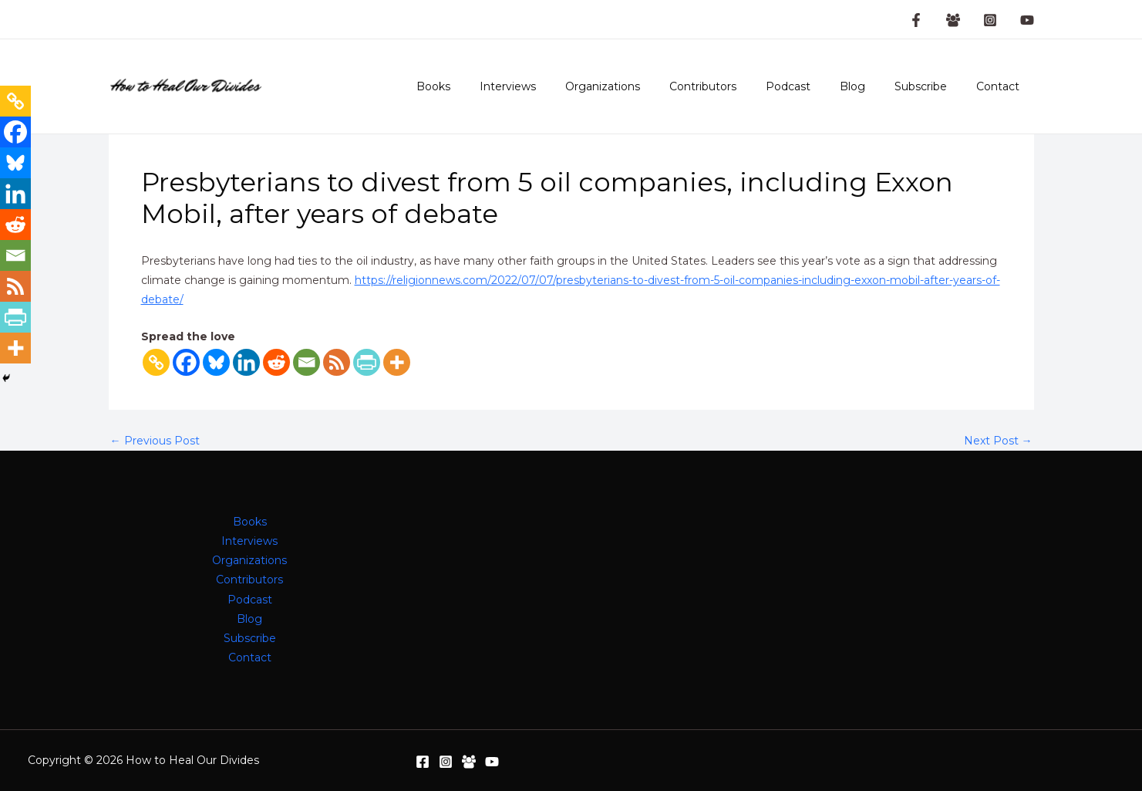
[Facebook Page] (916, 20)
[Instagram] (990, 20)
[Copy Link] (156, 362)
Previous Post (155, 440)
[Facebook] (186, 362)
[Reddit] (276, 362)
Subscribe (932, 86)
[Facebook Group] (953, 20)
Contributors (737, 86)
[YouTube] (1027, 20)
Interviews (558, 86)
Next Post (998, 440)
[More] (396, 362)
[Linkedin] (246, 362)
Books (491, 86)
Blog (871, 86)
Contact (1001, 86)
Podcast (815, 86)
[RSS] (336, 362)
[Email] (306, 362)
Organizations (645, 86)
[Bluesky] (216, 362)
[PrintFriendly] (366, 362)
